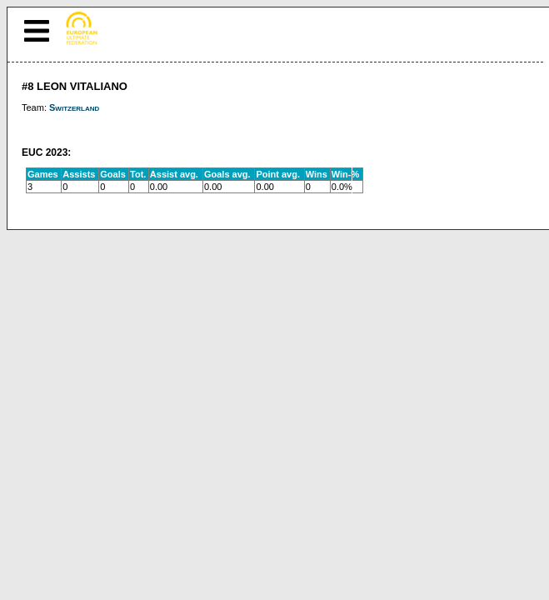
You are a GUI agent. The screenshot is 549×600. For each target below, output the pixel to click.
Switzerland (74, 107)
